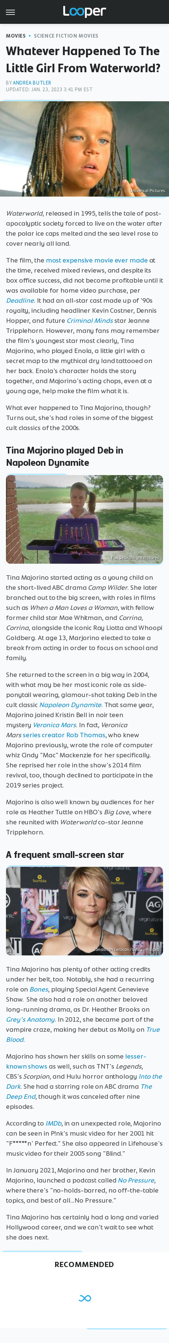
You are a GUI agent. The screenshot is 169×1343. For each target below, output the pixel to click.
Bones (38, 989)
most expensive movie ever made (97, 260)
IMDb (53, 1123)
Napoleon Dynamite (70, 704)
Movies (16, 36)
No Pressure (136, 1180)
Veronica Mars (54, 724)
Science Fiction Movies (66, 36)
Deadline (20, 300)
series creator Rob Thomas (64, 735)
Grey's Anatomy (30, 1019)
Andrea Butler (32, 83)
